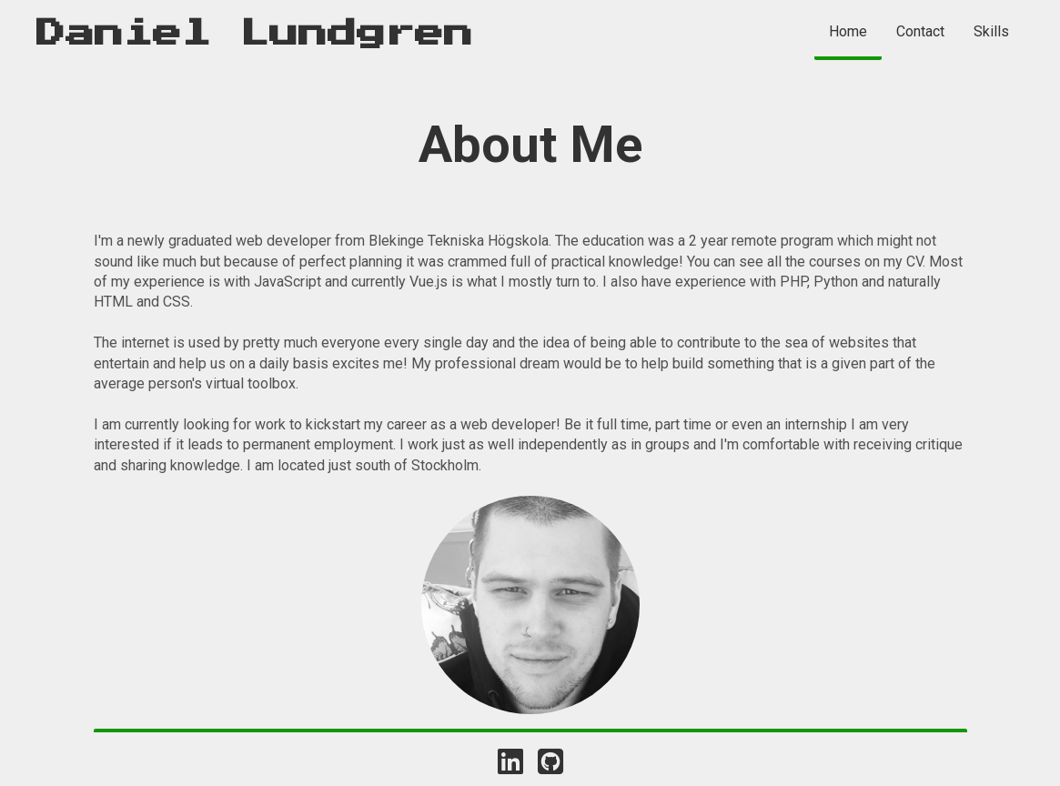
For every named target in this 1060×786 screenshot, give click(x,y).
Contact (920, 31)
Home (848, 31)
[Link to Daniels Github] (550, 762)
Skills (991, 31)
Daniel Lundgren (254, 33)
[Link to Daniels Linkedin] (510, 762)
